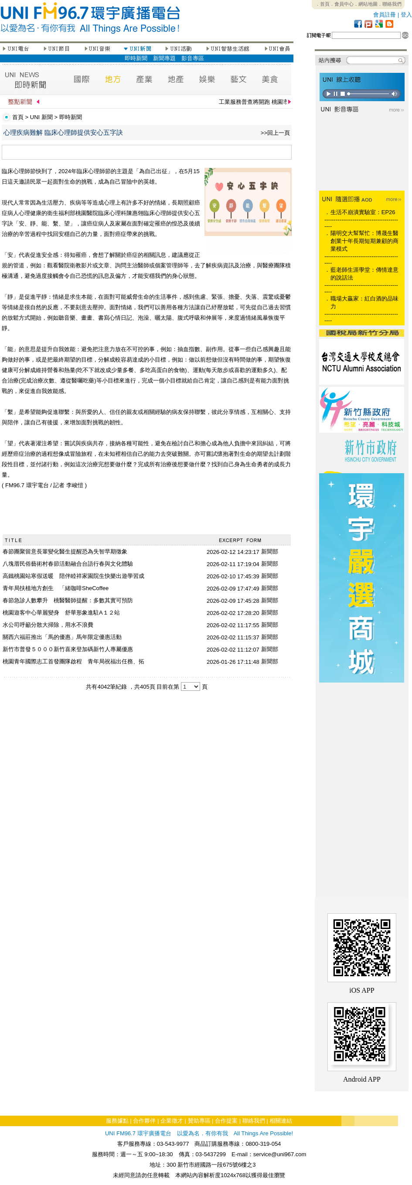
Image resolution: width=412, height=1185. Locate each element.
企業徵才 (171, 1120)
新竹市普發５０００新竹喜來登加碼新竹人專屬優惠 (68, 649)
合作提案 (226, 1120)
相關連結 (280, 1120)
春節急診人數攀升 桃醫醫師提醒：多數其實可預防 (68, 600)
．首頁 (322, 4)
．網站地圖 (366, 4)
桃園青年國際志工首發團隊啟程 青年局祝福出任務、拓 (73, 661)
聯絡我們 (253, 1120)
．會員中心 (342, 4)
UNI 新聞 (41, 117)
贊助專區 (199, 1120)
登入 (406, 14)
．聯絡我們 (390, 4)
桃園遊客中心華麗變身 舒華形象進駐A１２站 (61, 612)
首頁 (18, 117)
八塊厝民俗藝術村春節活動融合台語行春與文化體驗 (68, 563)
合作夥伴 (144, 1120)
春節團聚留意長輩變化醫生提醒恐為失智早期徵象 (65, 551)
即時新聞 (136, 58)
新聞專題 (164, 58)
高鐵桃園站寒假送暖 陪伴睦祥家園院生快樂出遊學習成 (73, 576)
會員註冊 (384, 14)
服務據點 (117, 1120)
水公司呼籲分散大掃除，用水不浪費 (48, 625)
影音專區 (192, 58)
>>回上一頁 (275, 133)
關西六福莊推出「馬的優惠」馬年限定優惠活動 (62, 637)
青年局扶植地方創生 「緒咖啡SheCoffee (56, 588)
